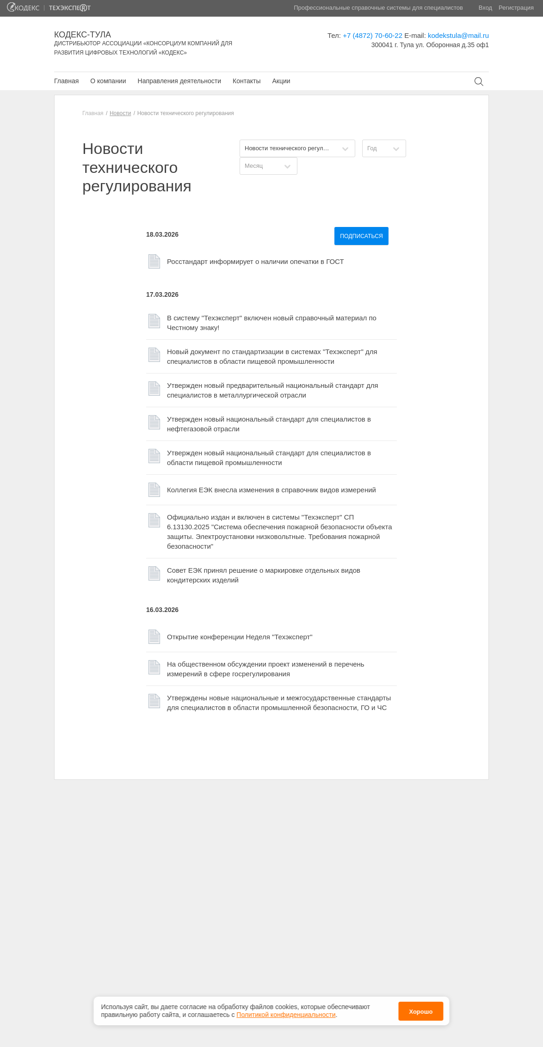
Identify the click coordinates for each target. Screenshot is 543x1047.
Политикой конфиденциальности (285, 1010)
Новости (120, 113)
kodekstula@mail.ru (458, 35)
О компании (108, 81)
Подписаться (361, 236)
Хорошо (420, 1007)
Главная (66, 81)
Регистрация (516, 7)
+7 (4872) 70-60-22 (372, 35)
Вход (485, 7)
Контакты (246, 81)
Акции (281, 81)
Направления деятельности (179, 81)
